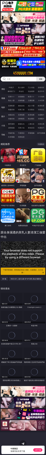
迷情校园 (11, 128)
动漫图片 (41, 115)
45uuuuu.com (23, 73)
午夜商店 (21, 133)
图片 (3, 116)
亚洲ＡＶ (11, 96)
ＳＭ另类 (41, 100)
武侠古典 (41, 124)
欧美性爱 (41, 106)
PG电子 (11, 87)
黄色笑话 (31, 128)
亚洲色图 (21, 115)
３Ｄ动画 (41, 96)
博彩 (3, 89)
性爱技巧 (41, 128)
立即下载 (38, 450)
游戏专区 (41, 87)
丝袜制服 (21, 100)
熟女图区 (31, 119)
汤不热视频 (41, 133)
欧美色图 (31, 115)
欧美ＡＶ (31, 96)
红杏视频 (11, 137)
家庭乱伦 (21, 124)
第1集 (4, 279)
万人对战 (31, 87)
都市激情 (11, 124)
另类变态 (41, 109)
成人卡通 (31, 106)
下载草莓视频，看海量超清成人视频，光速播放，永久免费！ (23, 271)
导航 (3, 134)
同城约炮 (11, 133)
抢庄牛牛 (41, 91)
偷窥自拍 (11, 115)
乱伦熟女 (31, 109)
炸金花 (21, 91)
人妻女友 (31, 124)
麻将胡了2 (11, 91)
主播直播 (31, 100)
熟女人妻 (11, 100)
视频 (3, 98)
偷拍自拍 (21, 106)
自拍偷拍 (21, 96)
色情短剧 (21, 137)
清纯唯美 (21, 119)
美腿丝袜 (11, 119)
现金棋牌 (31, 91)
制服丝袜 (11, 109)
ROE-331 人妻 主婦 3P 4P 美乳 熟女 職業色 (26, 279)
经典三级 (21, 109)
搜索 (40, 79)
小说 (3, 125)
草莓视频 (31, 133)
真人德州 (21, 87)
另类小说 (21, 128)
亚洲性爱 (11, 106)
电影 (3, 107)
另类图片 (41, 119)
